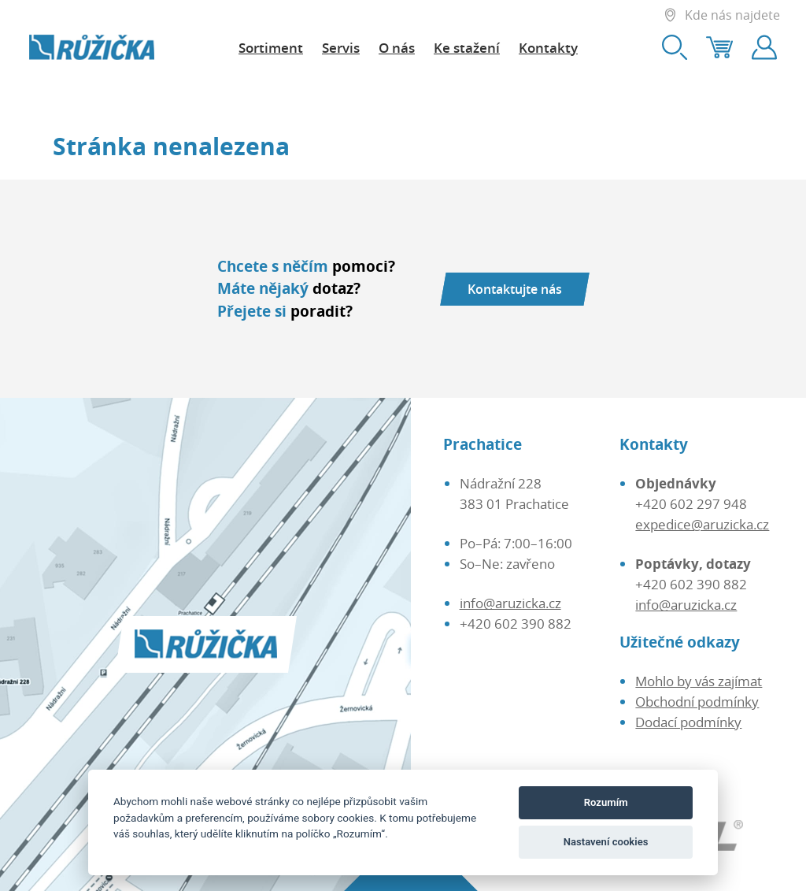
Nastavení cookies (606, 842)
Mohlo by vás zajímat (698, 680)
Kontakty (548, 47)
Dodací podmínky (688, 721)
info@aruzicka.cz (510, 602)
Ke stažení (467, 47)
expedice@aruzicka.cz (702, 523)
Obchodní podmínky (697, 701)
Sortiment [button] (270, 47)
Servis (341, 47)
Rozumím (606, 802)
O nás (397, 47)
